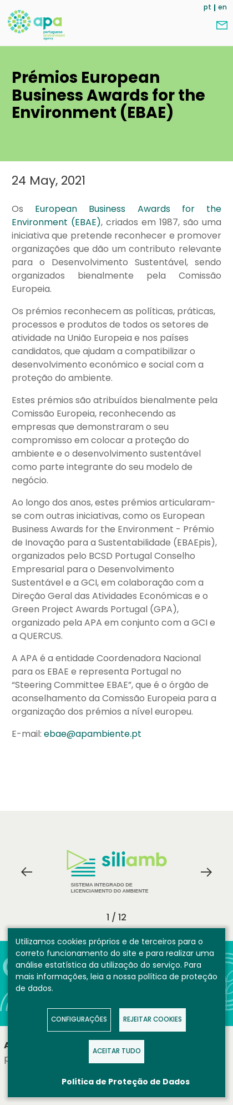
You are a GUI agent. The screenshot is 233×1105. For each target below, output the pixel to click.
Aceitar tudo (117, 1051)
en (222, 7)
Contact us (221, 25)
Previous (26, 872)
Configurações (79, 1019)
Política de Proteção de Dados (126, 1081)
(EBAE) (84, 222)
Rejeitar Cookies (152, 1019)
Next (206, 872)
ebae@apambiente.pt (92, 733)
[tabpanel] (116, 872)
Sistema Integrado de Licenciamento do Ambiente (117, 872)
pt (207, 7)
